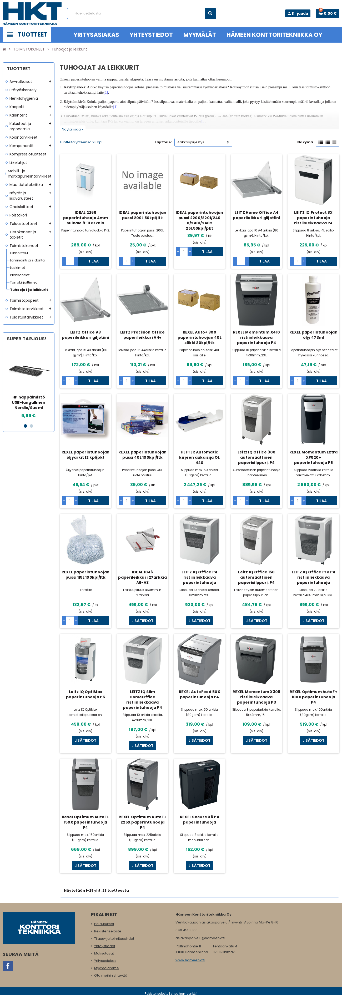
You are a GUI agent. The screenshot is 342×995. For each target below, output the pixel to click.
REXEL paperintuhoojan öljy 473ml (313, 335)
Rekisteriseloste (107, 931)
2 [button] (31, 426)
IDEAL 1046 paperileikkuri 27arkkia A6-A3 (142, 577)
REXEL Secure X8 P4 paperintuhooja (199, 819)
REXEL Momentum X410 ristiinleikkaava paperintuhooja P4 (256, 337)
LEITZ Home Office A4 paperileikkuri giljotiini (256, 215)
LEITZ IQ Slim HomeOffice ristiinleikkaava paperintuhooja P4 (142, 699)
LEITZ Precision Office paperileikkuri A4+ (142, 335)
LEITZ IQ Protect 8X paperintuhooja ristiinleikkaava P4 (313, 218)
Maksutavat (104, 953)
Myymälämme (106, 968)
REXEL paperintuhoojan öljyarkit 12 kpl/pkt (86, 454)
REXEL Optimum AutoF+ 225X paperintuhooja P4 (142, 822)
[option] (29, 384)
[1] (106, 92)
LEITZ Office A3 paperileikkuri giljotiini (85, 335)
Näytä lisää (72, 129)
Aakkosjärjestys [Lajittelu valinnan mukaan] (190, 142)
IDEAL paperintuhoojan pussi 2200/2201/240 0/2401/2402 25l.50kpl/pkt (199, 220)
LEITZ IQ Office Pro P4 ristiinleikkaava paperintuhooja (313, 577)
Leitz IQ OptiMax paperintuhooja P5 (85, 694)
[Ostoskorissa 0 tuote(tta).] (327, 13)
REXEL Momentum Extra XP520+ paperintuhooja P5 (313, 457)
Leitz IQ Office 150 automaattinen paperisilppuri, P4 (256, 577)
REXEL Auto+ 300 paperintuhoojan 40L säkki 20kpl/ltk (200, 337)
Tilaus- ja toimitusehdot (114, 938)
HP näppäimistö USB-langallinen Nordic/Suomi (28, 402)
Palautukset (104, 923)
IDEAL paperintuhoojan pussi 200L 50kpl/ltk (142, 215)
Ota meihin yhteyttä (110, 975)
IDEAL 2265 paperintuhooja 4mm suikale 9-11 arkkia (85, 218)
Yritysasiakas (105, 960)
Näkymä (305, 142)
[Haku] (141, 13)
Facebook (8, 966)
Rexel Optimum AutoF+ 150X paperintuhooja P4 (85, 822)
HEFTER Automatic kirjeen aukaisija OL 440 (199, 457)
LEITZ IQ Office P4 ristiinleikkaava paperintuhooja (199, 577)
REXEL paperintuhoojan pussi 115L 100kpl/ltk (86, 574)
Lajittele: (163, 142)
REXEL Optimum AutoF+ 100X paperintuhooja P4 (313, 697)
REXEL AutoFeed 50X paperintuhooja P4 (199, 694)
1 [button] (25, 426)
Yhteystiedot (104, 945)
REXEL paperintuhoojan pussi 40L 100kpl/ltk (142, 454)
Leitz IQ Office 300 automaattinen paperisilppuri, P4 (256, 457)
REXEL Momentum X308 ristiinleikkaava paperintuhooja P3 (256, 697)
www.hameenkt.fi (190, 960)
